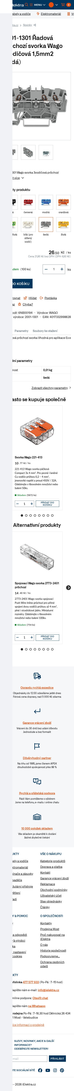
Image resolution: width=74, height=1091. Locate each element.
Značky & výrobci (14, 940)
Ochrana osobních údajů (52, 964)
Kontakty (46, 923)
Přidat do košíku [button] (47, 503)
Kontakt (45, 872)
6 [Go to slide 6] (43, 515)
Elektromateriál (18, 867)
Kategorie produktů (52, 860)
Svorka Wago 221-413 (28, 457)
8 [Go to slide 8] (52, 515)
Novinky (27, 24)
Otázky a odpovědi (15, 934)
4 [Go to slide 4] (35, 515)
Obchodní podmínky (53, 889)
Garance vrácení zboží (54, 878)
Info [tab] (7, 330)
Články (45, 907)
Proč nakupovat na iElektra (52, 936)
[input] (24, 504)
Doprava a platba (51, 866)
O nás (44, 944)
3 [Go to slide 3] (30, 515)
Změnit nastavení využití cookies (14, 954)
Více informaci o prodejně (27, 1024)
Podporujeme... (50, 956)
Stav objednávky (51, 901)
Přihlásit (57, 1058)
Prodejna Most (49, 929)
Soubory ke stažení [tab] (45, 330)
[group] (37, 457)
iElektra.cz (12, 25)
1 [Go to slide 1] (22, 515)
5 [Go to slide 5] (39, 515)
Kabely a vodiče (18, 860)
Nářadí (12, 899)
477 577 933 (31, 982)
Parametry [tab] (21, 330)
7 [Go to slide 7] (48, 515)
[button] (38, 4)
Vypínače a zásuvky (20, 873)
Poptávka (9, 946)
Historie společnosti (53, 950)
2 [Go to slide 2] (26, 515)
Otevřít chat (40, 998)
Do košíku (17, 283)
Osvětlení (14, 892)
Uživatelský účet (51, 895)
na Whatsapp (36, 1005)
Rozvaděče (15, 880)
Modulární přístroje (20, 886)
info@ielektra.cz (48, 990)
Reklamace (47, 884)
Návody (8, 923)
